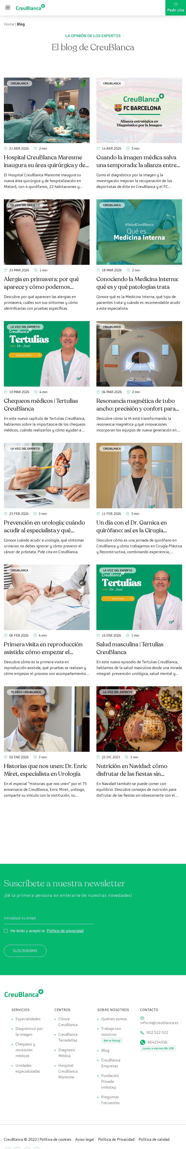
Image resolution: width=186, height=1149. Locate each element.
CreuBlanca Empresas (110, 1063)
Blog (105, 1050)
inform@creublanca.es (159, 1022)
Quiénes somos (114, 1018)
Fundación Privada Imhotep (110, 1081)
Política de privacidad (65, 931)
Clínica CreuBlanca (68, 1021)
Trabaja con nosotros (111, 1031)
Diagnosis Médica (66, 1052)
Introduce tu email (20, 918)
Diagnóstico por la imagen (29, 1031)
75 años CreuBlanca (26, 692)
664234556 (157, 1042)
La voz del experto (25, 205)
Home (9, 24)
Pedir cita (175, 7)
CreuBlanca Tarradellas (68, 1037)
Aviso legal (84, 1139)
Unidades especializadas (28, 1068)
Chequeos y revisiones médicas (25, 1050)
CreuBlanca (19, 83)
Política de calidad (154, 1139)
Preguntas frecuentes (110, 1099)
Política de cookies (55, 1139)
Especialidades (28, 1018)
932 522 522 (157, 1032)
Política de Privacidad (116, 1139)
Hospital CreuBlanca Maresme (68, 1071)
